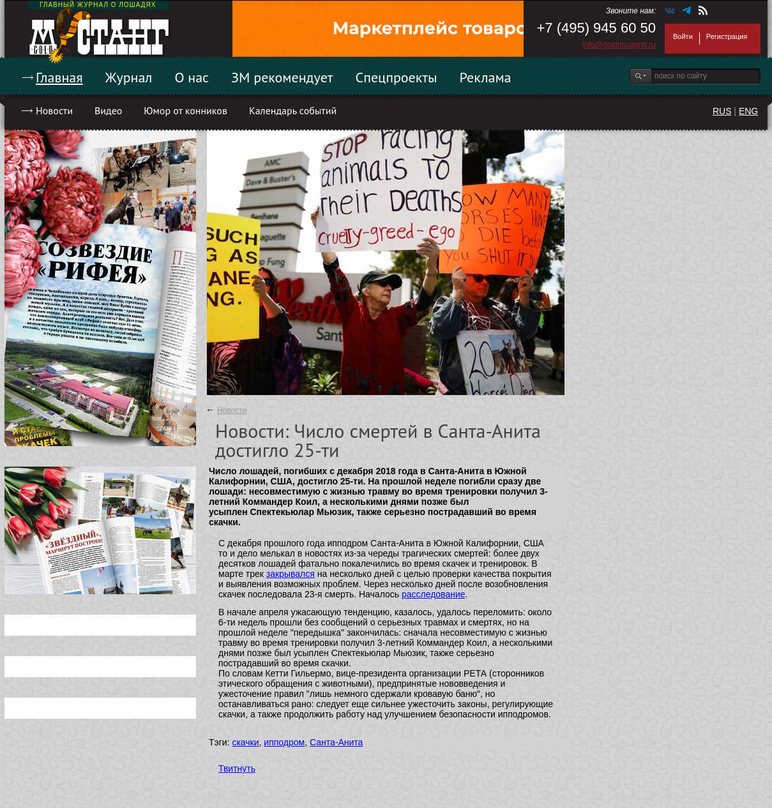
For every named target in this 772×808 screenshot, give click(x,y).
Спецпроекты (396, 77)
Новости (54, 110)
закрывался (290, 574)
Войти (683, 36)
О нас (191, 77)
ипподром (284, 742)
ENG (748, 111)
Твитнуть (236, 768)
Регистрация (726, 36)
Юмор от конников (185, 110)
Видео (108, 110)
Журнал (129, 77)
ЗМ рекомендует (282, 77)
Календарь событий (293, 110)
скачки (245, 742)
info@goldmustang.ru (619, 44)
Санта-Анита (336, 742)
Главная (59, 77)
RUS (722, 111)
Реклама (485, 77)
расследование (433, 594)
